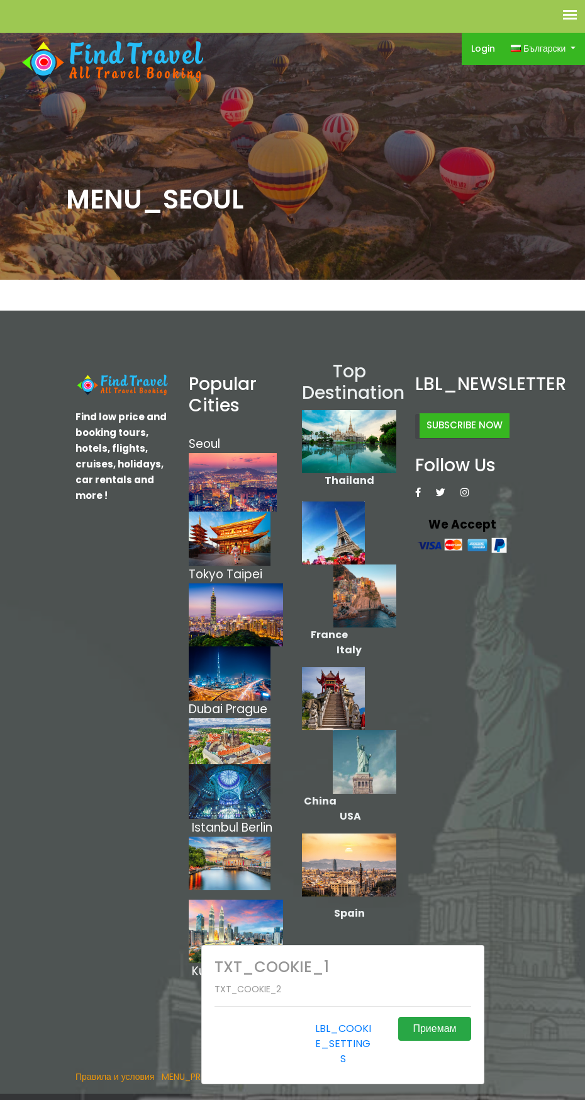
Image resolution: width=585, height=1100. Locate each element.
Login (483, 48)
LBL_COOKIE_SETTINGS (343, 1043)
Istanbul (215, 827)
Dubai (206, 709)
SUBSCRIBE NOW (464, 425)
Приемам (434, 1028)
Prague (246, 709)
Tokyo (207, 574)
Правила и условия (114, 1076)
